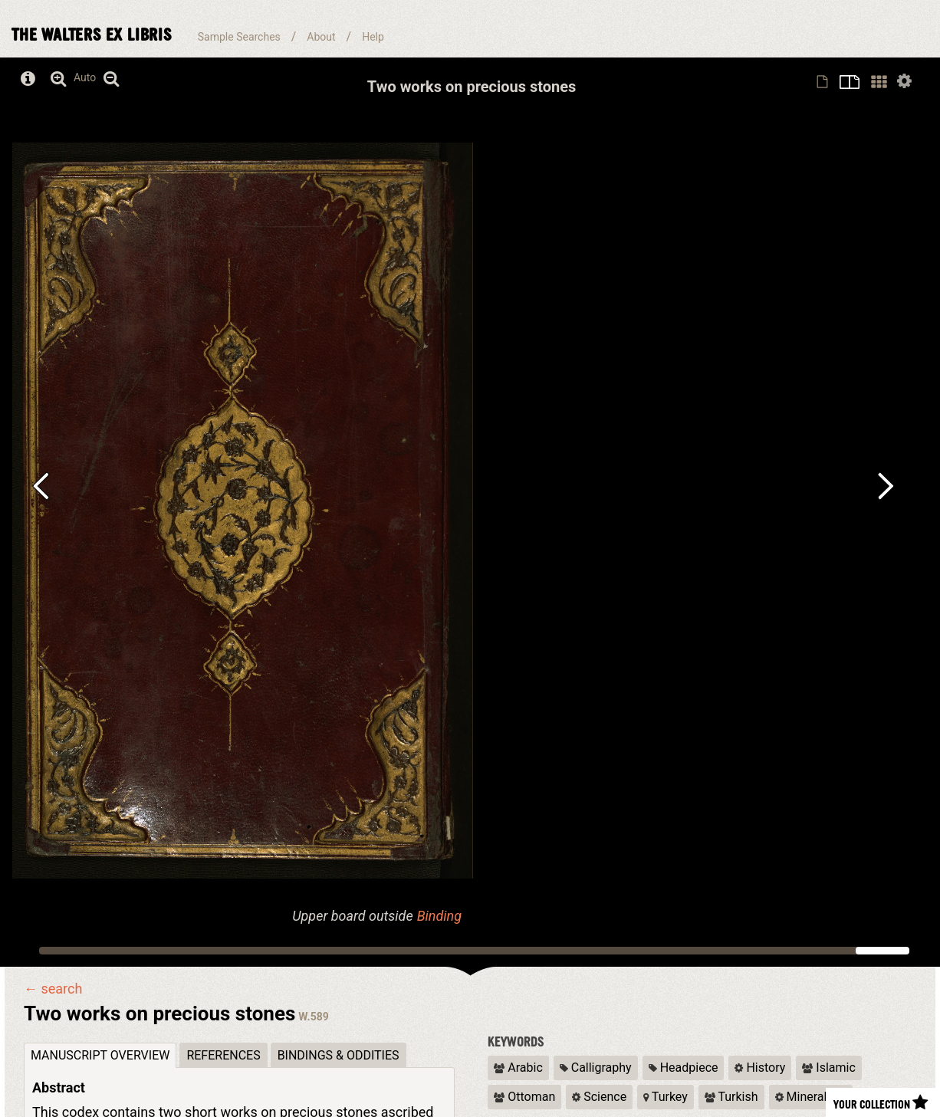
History (760, 1067)
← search (53, 989)
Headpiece (683, 1067)
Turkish (731, 1096)
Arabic (518, 1067)
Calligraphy (596, 1067)
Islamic (828, 1067)
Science (599, 1096)
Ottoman (524, 1096)
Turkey (665, 1096)
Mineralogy (811, 1096)
